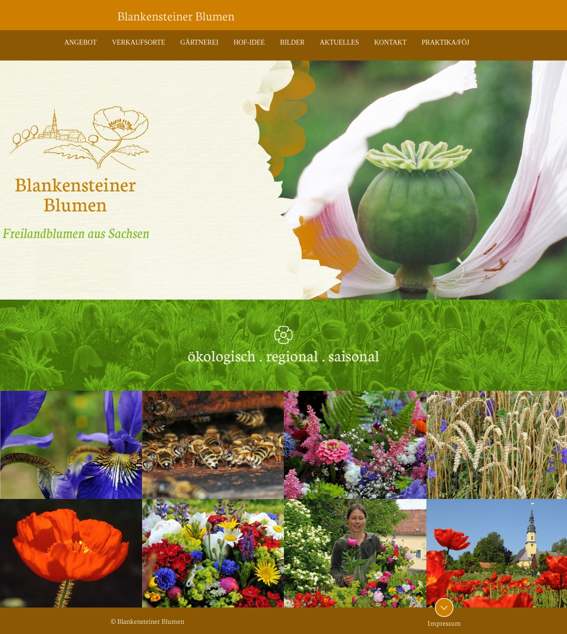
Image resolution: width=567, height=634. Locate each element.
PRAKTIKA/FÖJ (445, 42)
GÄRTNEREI (199, 42)
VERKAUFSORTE (138, 42)
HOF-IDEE (249, 42)
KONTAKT (390, 42)
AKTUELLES (339, 42)
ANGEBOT (80, 42)
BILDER (292, 42)
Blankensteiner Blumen (175, 15)
